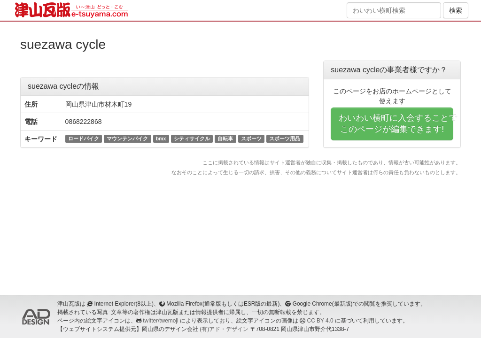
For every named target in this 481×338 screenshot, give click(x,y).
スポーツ (251, 138)
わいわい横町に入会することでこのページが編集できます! (396, 123)
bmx (161, 138)
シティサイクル (192, 138)
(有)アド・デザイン (224, 329)
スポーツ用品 (284, 138)
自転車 (225, 138)
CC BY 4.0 (320, 320)
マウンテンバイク (127, 138)
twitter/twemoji (160, 320)
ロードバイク (83, 138)
